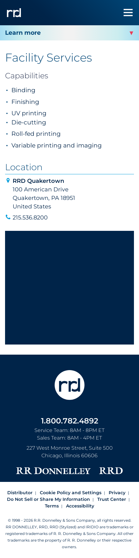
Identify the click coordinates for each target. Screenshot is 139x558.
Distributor (20, 492)
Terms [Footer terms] (52, 506)
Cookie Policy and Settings (70, 492)
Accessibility (80, 506)
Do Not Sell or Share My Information (48, 499)
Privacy (117, 492)
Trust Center (111, 499)
